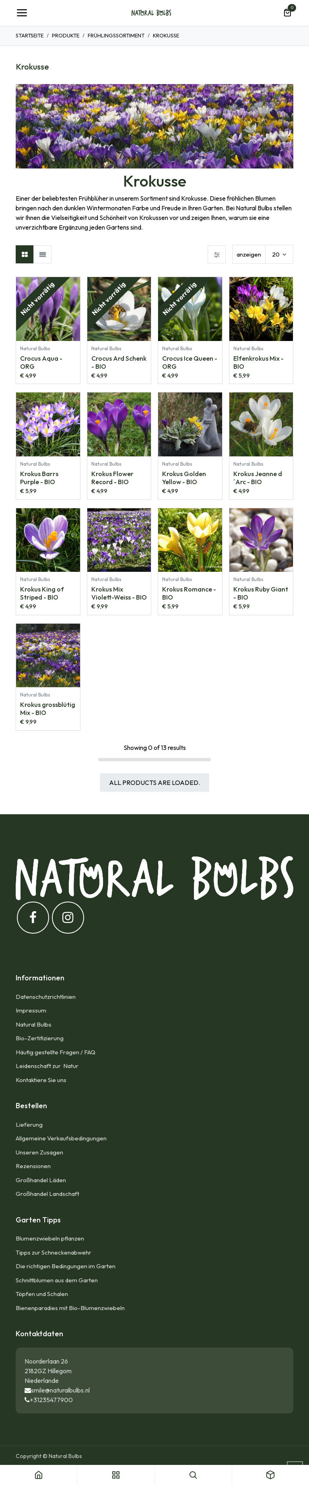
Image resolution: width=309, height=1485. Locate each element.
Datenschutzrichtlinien (46, 996)
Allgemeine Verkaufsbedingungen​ (61, 1138)
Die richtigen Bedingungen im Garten (65, 1266)
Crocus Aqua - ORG (41, 362)
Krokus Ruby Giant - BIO (260, 593)
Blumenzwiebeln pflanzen (50, 1238)
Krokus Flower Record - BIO (112, 477)
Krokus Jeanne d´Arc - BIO (257, 477)
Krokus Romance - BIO (189, 593)
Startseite (29, 35)
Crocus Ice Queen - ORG (189, 362)
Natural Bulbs (34, 1024)
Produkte (65, 35)
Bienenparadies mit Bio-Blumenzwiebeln (70, 1308)
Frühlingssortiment (116, 35)
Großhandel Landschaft (47, 1193)
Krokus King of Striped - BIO (42, 593)
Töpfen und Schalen (42, 1294)
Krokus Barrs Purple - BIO (39, 477)
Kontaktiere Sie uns (41, 1080)
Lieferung (29, 1124)
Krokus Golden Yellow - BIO (184, 477)
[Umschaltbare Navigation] (22, 13)
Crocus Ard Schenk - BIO (118, 362)
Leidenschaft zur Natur (48, 1066)
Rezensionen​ (33, 1166)
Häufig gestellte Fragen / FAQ (55, 1052)
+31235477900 (51, 1400)
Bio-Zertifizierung (40, 1038)
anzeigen (249, 254)
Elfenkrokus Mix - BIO (258, 362)
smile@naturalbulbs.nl (60, 1390)
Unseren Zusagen (39, 1152)
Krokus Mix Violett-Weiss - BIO (119, 593)
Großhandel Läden (41, 1180)
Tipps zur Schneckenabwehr (53, 1252)
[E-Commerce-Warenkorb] (287, 13)
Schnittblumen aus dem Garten (57, 1280)
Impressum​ (31, 1010)
